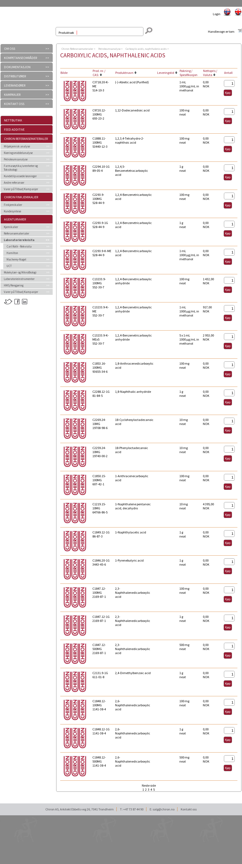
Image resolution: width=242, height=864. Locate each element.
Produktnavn (124, 73)
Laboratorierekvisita (19, 240)
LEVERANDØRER (14, 85)
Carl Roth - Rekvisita (19, 246)
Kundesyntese (12, 211)
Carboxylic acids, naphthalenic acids (146, 49)
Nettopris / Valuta (210, 73)
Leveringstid (165, 73)
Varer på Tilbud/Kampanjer (21, 189)
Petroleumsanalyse (16, 159)
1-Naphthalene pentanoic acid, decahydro (133, 506)
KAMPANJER (12, 95)
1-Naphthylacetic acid (130, 532)
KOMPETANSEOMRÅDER (20, 58)
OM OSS (9, 49)
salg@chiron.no (163, 809)
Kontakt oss (189, 809)
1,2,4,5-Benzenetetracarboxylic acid (131, 170)
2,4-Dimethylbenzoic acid (133, 673)
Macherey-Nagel (16, 259)
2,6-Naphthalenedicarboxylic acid (132, 705)
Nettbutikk (13, 120)
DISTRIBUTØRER (15, 76)
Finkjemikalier (13, 205)
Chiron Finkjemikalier (21, 197)
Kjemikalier (11, 227)
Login (216, 14)
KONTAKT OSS (14, 104)
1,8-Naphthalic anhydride (133, 392)
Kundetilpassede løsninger (20, 176)
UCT (9, 266)
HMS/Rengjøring (13, 285)
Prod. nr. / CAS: (99, 73)
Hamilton (12, 253)
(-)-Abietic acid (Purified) (132, 82)
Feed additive (14, 129)
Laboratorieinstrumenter (19, 279)
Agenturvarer (15, 219)
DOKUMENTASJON (17, 67)
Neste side (149, 785)
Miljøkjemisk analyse (17, 146)
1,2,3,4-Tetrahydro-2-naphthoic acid (129, 140)
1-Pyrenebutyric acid (129, 560)
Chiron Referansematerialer (26, 139)
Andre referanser (14, 182)
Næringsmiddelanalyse (18, 153)
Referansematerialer (16, 233)
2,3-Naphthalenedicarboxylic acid (132, 592)
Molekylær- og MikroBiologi (20, 272)
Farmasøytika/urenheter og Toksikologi (21, 168)
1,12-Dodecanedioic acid (132, 110)
